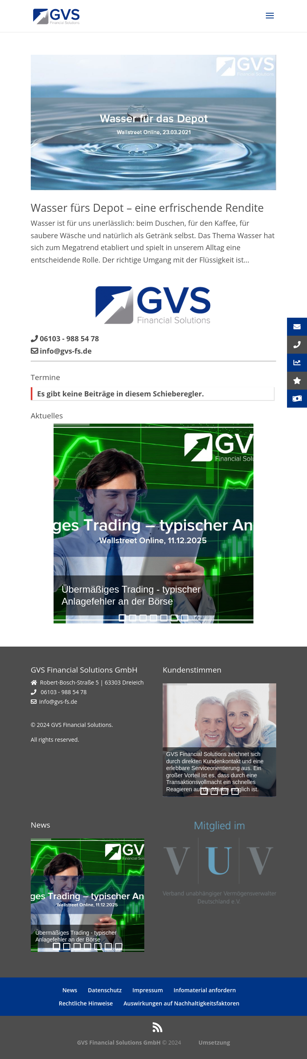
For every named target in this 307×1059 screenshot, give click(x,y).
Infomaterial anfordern (204, 990)
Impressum (147, 990)
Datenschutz (105, 990)
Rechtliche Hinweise (86, 1003)
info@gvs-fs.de (58, 701)
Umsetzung (214, 1042)
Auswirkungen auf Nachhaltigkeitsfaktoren (181, 1003)
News (69, 990)
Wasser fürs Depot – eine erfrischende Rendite (147, 207)
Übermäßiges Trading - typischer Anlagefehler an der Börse (131, 595)
